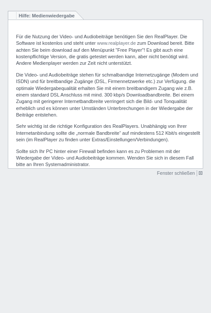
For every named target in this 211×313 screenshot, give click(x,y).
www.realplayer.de (116, 43)
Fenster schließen (176, 173)
